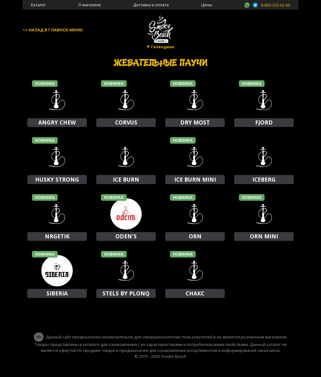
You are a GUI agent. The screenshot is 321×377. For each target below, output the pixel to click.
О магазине (89, 5)
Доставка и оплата (151, 5)
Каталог (38, 5)
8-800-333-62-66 (275, 5)
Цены (206, 5)
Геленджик (163, 47)
